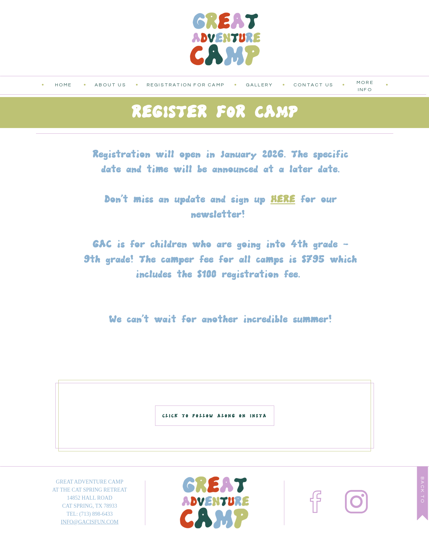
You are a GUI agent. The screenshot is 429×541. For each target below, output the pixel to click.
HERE (283, 199)
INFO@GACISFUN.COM (89, 522)
